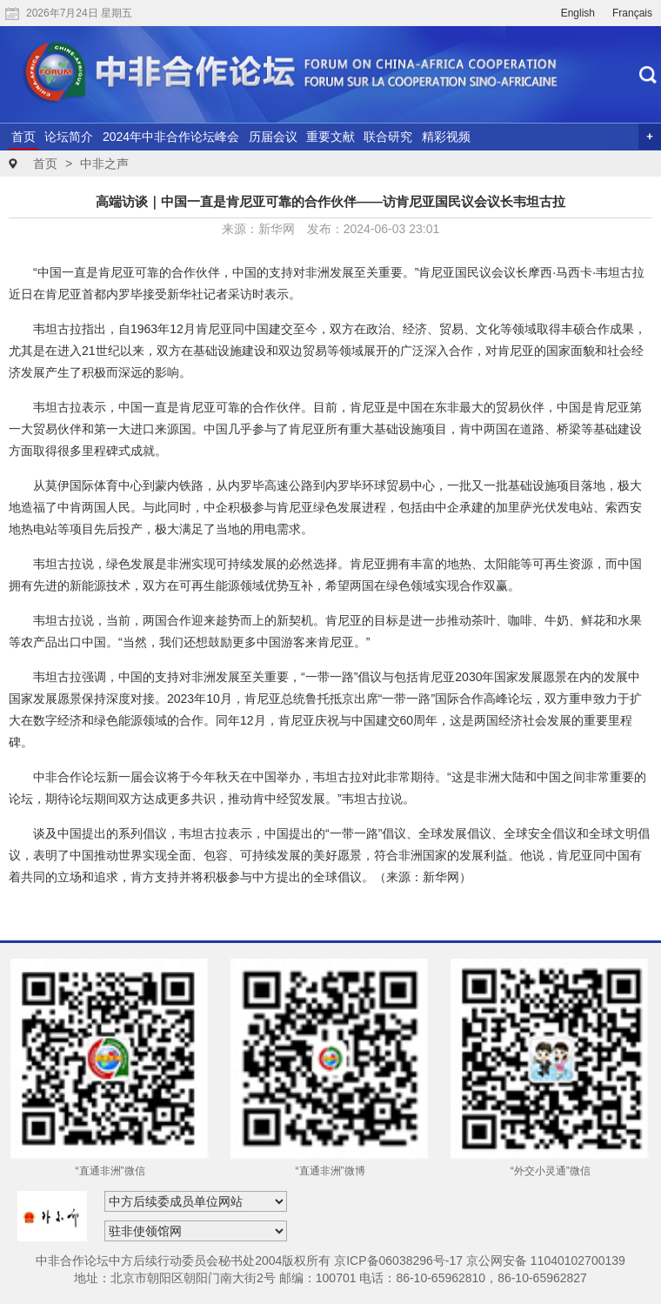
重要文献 (330, 137)
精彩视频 (446, 137)
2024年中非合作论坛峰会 (171, 137)
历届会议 (273, 137)
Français (632, 13)
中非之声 (104, 164)
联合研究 (388, 137)
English (578, 13)
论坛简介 (68, 137)
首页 (23, 137)
